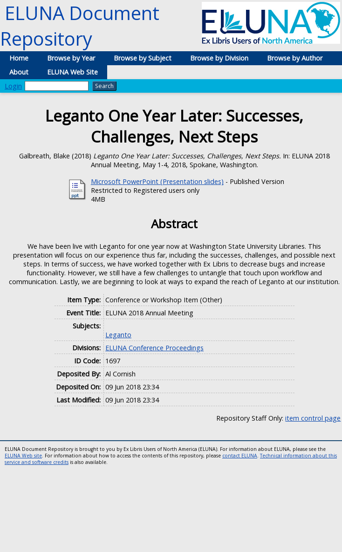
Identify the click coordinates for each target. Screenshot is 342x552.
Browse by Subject (142, 58)
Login (13, 86)
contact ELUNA (239, 455)
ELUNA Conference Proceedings (154, 347)
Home (18, 58)
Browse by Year (71, 58)
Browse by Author (294, 58)
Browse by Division (219, 58)
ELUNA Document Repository (79, 25)
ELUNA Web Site (72, 72)
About (18, 72)
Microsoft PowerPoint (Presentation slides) (157, 181)
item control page (313, 418)
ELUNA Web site (23, 455)
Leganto (118, 334)
